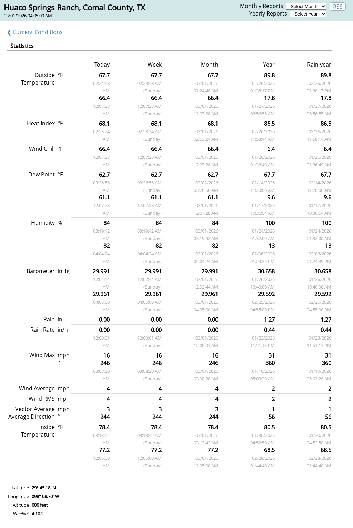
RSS (338, 6)
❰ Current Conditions (35, 32)
